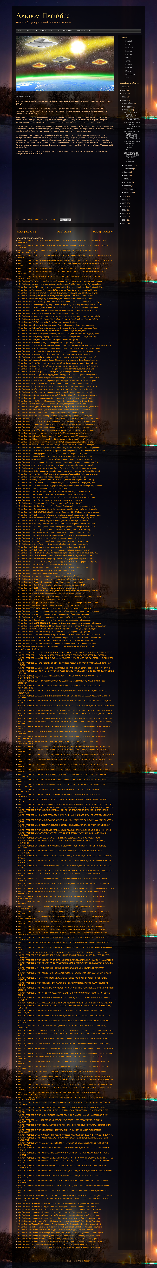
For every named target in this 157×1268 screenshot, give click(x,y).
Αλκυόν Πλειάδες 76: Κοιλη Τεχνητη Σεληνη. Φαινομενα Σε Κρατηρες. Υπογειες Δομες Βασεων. (54, 354)
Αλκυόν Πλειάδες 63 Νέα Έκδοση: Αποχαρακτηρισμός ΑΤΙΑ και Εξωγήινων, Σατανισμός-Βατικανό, (55, 392)
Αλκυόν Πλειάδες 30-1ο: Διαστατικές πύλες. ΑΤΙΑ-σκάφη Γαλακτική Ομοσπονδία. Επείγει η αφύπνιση (56, 518)
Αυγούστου (128, 169)
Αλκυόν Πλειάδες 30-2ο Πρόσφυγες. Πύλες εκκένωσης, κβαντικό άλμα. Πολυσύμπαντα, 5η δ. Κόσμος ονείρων (60, 515)
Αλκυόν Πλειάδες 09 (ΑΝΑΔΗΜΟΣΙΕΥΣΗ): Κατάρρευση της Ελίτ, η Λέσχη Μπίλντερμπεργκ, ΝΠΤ (55, 632)
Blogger (86, 1261)
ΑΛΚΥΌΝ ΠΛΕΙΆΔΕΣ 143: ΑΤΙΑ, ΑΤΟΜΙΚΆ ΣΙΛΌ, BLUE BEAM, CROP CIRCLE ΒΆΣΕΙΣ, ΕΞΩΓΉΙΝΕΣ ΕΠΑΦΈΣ (61, 926)
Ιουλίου (127, 172)
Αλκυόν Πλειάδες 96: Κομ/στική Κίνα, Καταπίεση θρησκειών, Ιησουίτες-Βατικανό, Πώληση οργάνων (55, 296)
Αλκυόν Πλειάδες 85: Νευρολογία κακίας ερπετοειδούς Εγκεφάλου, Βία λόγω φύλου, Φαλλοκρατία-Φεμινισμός (59, 328)
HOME (20, 30)
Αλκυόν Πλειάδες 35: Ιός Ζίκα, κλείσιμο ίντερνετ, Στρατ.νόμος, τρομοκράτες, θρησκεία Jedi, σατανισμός (57, 480)
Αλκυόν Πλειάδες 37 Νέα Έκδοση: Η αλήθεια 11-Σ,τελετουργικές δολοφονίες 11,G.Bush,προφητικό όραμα (58, 474)
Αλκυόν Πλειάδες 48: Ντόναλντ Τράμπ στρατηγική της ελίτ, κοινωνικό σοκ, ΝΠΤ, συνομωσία (53, 436)
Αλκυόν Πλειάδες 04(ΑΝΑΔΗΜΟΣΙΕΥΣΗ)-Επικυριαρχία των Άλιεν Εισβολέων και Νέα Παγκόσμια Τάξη (57, 646)
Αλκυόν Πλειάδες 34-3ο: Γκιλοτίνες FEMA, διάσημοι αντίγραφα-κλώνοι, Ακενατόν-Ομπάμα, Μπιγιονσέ (56, 483)
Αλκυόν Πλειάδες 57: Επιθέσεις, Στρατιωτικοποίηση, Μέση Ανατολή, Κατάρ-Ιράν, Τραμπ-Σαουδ (54, 410)
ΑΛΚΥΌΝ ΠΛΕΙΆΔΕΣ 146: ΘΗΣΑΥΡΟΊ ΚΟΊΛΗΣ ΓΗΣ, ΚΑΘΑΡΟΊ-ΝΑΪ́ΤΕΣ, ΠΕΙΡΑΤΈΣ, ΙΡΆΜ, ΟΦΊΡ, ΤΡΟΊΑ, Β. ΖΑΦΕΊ (63, 952)
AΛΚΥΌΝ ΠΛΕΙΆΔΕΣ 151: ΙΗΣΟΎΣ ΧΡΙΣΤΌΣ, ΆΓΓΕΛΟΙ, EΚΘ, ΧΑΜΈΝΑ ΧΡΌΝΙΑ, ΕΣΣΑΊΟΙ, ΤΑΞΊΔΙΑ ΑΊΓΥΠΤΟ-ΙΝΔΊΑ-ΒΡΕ (65, 1031)
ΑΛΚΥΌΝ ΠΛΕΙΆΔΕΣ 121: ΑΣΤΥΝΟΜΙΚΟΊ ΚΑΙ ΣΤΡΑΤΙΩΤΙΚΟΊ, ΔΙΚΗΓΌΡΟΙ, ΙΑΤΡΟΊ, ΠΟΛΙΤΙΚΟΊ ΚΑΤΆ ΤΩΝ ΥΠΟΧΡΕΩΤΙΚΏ (66, 719)
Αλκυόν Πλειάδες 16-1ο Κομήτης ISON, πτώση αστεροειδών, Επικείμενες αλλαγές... (50, 605)
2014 (124, 220)
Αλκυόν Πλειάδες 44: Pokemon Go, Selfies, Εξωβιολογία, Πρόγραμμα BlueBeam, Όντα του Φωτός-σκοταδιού (59, 448)
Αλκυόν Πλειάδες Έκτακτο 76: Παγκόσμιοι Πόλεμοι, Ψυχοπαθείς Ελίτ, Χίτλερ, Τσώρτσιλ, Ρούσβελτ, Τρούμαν (59, 1239)
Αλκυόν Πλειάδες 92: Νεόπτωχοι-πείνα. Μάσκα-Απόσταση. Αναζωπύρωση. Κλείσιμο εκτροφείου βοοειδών (58, 307)
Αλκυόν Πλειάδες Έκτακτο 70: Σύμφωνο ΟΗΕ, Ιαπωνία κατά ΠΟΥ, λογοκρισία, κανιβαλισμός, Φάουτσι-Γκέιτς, (59, 1218)
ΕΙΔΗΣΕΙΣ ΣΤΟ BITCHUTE (65, 30)
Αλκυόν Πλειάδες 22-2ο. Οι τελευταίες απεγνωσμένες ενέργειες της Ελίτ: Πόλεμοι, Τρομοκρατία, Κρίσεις (57, 562)
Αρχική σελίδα (63, 231)
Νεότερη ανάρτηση (26, 231)
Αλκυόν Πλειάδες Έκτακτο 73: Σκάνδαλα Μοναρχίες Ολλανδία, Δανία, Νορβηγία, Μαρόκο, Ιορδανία (55, 1230)
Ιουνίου (127, 176)
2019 (124, 203)
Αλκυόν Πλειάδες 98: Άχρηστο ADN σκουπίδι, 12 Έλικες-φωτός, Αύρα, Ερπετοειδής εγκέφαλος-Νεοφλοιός (58, 290)
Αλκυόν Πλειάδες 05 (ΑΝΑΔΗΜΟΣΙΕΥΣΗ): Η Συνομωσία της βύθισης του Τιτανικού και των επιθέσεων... (57, 643)
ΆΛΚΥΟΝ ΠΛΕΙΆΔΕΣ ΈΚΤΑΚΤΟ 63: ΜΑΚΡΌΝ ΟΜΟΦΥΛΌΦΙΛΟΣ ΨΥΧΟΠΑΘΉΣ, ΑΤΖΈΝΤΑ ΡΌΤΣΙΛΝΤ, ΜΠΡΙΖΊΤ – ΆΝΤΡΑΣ (66, 1196)
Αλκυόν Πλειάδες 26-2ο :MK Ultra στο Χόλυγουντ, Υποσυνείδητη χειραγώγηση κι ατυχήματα (53, 541)
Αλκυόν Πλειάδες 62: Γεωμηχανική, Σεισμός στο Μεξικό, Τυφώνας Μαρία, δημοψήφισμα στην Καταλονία (57, 395)
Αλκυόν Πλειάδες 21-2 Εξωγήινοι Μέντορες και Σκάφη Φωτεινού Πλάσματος (47, 570)
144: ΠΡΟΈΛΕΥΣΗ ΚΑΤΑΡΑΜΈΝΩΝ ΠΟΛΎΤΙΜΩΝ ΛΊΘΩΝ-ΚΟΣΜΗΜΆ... (131, 157)
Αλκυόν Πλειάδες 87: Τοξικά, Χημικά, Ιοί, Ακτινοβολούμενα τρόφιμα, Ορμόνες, (47, 322)
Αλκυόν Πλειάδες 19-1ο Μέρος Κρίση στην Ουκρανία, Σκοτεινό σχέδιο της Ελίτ (48, 588)
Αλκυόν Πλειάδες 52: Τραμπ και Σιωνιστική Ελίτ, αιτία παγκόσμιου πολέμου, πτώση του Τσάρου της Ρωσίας (59, 424)
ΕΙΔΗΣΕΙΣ (29, 30)
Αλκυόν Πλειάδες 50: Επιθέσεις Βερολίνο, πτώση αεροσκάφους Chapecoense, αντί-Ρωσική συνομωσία (57, 430)
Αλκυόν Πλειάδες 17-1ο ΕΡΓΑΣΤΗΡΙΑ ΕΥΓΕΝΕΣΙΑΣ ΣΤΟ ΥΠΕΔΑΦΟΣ (45, 600)
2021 (124, 197)
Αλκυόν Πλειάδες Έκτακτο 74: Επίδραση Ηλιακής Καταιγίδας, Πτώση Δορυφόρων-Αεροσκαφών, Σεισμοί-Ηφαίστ (60, 1233)
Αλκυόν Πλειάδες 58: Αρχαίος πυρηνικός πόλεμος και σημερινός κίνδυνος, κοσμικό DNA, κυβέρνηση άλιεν (58, 407)
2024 (124, 94)
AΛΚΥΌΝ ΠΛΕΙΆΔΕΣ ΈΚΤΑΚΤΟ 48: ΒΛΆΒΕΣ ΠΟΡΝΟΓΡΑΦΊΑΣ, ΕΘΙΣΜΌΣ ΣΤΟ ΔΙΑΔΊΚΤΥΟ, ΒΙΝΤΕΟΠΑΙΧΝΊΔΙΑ (61, 1107)
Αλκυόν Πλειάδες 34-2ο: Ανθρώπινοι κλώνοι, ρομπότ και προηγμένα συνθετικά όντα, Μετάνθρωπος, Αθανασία (60, 486)
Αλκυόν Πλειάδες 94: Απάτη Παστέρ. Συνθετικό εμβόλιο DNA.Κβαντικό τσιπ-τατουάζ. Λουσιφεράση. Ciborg (58, 302)
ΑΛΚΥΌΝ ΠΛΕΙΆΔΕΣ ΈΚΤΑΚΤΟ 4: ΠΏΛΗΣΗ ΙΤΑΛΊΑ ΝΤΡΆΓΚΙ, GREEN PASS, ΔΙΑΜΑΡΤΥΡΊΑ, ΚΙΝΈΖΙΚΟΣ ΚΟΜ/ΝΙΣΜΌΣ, (65, 711)
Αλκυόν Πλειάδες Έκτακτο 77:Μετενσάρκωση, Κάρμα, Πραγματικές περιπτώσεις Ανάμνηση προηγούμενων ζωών (61, 1241)
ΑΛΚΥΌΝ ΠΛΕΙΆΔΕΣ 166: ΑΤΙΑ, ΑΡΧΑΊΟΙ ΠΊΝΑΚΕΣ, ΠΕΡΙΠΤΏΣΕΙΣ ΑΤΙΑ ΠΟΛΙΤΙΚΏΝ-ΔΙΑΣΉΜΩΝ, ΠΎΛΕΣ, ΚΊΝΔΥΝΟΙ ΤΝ (65, 1135)
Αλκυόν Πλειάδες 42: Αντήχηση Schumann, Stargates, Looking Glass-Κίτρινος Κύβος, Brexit (53, 454)
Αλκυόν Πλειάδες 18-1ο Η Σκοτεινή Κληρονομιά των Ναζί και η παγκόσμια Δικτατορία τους (52, 594)
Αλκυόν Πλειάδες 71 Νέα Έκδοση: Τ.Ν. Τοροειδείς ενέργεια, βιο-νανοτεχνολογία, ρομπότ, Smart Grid (56, 369)
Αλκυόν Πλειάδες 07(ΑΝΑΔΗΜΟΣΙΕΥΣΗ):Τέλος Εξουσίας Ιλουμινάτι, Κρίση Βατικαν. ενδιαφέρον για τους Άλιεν (60, 638)
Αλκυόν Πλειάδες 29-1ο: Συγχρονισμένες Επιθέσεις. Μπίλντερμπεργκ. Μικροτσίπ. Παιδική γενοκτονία (56, 524)
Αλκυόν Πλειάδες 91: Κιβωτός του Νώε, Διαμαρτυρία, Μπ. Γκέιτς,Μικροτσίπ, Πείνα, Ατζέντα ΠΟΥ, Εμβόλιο (58, 310)
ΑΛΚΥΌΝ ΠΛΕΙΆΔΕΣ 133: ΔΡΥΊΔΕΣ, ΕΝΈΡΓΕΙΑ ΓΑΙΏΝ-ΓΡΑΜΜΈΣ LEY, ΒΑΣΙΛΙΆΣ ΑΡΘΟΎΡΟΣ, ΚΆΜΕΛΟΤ (60, 838)
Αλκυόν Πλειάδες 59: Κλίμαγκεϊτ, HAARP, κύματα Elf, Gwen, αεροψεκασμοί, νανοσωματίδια (52, 404)
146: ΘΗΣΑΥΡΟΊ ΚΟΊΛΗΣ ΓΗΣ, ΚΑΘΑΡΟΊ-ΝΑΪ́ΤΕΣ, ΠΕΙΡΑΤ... (132, 116)
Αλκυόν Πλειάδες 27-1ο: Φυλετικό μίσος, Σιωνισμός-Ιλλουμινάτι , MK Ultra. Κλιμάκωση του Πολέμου (56, 535)
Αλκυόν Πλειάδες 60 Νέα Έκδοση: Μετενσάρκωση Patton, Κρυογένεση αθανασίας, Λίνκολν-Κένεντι (55, 401)
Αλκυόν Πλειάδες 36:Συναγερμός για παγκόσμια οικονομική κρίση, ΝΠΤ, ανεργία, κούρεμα (52, 477)
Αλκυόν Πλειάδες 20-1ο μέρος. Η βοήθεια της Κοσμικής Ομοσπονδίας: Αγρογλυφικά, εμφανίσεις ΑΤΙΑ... (57, 579)
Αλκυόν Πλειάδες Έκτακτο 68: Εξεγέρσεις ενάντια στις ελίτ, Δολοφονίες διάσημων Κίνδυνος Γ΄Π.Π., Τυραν (58, 1212)
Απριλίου (128, 182)
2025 (124, 90)
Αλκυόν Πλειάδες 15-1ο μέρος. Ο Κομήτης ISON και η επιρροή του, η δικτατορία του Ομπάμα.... (54, 614)
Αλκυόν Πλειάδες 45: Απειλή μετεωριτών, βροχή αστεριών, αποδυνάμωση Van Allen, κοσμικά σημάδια (57, 445)
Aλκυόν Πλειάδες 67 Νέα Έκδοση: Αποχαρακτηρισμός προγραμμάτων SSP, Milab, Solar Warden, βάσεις (57, 381)
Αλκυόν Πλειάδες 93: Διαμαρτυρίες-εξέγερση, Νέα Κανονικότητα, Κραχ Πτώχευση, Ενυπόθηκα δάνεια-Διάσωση (60, 305)
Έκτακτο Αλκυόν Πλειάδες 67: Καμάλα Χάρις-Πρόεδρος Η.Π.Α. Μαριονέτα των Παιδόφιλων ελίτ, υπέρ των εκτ (59, 1209)
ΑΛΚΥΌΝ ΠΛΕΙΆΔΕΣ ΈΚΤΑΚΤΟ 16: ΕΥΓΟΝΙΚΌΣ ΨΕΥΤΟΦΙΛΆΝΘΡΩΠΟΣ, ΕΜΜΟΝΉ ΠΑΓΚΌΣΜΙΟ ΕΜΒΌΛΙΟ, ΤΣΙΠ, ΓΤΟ (65, 804)
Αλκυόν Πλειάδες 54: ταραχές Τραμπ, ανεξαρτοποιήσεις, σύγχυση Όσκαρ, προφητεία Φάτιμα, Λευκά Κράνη (59, 418)
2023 (124, 97)
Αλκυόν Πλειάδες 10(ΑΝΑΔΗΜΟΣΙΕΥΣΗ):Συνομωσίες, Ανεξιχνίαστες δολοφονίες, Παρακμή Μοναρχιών (57, 629)
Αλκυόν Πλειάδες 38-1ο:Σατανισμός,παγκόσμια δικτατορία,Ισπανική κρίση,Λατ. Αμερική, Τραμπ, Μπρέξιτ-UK (59, 471)
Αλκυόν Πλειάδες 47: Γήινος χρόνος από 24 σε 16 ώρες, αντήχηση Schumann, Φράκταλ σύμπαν (55, 439)
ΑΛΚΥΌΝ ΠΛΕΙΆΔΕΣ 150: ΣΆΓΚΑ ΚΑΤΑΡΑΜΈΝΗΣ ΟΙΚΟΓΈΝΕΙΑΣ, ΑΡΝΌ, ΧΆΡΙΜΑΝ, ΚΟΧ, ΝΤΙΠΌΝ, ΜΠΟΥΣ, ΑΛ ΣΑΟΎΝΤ (66, 1003)
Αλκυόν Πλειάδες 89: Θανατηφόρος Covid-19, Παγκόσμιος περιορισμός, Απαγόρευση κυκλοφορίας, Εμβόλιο (59, 316)
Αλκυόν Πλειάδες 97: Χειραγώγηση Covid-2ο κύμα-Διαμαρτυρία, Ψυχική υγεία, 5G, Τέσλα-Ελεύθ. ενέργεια (58, 293)
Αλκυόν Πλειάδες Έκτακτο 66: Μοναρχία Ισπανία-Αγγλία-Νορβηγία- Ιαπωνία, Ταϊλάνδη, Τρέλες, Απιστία (57, 1206)
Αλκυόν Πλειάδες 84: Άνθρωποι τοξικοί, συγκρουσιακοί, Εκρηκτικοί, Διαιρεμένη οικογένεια (52, 331)
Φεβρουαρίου (129, 189)
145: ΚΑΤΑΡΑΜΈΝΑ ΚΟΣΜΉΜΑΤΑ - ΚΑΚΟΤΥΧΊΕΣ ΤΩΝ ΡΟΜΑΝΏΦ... (132, 135)
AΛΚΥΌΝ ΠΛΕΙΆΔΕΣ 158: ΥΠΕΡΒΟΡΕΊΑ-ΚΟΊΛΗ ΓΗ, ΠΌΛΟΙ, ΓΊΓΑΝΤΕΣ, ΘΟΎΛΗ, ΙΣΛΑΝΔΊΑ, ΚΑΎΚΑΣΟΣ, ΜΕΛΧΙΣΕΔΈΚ (65, 1076)
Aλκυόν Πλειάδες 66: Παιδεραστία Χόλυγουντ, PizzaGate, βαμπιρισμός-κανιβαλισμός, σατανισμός (55, 383)
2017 (124, 210)
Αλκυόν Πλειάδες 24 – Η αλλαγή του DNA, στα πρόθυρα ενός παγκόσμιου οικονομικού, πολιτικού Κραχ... (58, 553)
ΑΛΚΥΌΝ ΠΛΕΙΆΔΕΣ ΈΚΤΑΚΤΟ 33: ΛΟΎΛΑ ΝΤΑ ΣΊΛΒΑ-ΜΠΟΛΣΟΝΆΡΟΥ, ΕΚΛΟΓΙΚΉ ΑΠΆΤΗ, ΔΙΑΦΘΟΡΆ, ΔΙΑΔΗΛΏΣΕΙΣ (65, 960)
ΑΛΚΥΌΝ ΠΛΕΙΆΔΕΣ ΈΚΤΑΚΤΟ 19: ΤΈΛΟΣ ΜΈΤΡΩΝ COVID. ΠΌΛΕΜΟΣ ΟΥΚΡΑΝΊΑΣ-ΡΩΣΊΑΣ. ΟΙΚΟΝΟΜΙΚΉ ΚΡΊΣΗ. (64, 830)
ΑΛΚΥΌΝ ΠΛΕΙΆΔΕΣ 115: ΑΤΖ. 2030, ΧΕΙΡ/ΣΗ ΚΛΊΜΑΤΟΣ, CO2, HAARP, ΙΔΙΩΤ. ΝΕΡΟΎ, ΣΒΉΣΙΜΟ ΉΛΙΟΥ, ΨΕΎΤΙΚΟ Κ (65, 668)
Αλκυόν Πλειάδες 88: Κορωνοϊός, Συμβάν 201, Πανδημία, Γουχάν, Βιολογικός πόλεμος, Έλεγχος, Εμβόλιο (58, 319)
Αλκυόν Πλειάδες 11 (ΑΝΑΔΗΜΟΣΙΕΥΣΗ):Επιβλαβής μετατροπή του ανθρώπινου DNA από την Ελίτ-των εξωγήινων (62, 626)
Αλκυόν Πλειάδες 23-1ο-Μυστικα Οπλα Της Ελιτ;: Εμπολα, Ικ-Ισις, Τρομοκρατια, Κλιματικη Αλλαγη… (56, 559)
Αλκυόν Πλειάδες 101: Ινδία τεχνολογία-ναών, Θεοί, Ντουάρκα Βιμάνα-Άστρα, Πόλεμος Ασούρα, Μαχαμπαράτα (60, 281)
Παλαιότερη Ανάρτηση (102, 231)
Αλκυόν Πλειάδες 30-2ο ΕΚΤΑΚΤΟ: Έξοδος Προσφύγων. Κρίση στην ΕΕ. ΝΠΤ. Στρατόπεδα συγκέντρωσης (58, 512)
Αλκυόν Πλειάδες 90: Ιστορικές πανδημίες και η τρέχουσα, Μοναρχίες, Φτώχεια (48, 313)
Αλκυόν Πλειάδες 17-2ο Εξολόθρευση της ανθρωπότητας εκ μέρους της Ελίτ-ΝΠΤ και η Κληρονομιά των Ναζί (59, 597)
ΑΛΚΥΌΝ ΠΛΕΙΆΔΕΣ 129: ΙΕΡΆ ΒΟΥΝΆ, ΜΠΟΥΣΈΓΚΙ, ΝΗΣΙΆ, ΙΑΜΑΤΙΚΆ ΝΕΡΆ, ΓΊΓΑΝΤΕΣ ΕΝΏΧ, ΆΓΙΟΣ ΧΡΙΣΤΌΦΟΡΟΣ (65, 807)
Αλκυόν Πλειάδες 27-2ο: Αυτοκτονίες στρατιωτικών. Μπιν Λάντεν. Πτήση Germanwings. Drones (54, 532)
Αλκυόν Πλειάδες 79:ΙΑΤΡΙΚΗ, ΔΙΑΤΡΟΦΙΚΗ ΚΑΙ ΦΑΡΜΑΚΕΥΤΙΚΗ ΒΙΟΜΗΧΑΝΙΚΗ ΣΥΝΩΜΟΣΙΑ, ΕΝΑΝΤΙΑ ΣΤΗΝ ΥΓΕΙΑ (64, 345)
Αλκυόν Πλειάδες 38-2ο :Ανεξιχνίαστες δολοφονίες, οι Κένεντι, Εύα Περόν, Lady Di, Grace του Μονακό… (57, 468)
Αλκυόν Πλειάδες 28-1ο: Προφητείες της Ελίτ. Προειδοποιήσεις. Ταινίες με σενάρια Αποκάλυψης (54, 530)
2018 (124, 206)
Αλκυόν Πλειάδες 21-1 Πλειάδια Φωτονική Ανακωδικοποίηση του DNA (44, 573)
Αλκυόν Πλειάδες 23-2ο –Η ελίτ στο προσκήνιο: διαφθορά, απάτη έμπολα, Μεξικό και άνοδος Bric (55, 556)
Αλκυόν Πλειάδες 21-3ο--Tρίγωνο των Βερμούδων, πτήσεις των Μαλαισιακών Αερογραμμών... (54, 567)
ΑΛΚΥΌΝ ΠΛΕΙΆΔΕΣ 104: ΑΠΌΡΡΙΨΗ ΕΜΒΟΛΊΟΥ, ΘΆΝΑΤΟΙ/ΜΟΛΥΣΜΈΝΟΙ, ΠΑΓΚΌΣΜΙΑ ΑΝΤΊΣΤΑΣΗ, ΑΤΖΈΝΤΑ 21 (64, 268)
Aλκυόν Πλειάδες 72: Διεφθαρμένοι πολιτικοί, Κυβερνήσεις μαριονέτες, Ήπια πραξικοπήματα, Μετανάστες (58, 366)
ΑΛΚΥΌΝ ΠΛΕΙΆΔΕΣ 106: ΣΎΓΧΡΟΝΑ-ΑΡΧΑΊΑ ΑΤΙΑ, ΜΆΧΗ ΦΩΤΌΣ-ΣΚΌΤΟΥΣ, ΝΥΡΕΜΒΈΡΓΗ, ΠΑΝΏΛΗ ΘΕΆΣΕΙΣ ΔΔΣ (65, 260)
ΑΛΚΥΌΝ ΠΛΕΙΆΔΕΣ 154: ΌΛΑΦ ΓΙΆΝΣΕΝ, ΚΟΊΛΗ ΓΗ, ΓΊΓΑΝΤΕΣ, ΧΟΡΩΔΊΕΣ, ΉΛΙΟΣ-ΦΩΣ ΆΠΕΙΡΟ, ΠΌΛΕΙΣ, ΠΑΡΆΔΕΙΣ (66, 1054)
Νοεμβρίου (128, 107)
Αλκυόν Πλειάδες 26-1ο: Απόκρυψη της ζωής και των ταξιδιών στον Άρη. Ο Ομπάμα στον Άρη (53, 544)
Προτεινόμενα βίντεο (85, 30)
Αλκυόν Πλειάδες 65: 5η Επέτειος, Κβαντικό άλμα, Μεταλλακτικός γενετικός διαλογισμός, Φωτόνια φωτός (58, 386)
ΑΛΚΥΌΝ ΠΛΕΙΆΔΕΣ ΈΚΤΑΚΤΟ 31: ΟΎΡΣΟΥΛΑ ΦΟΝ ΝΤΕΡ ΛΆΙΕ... (132, 125)
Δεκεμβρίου (128, 103)
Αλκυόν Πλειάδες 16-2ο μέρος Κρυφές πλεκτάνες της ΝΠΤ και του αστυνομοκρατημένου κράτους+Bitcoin (58, 603)
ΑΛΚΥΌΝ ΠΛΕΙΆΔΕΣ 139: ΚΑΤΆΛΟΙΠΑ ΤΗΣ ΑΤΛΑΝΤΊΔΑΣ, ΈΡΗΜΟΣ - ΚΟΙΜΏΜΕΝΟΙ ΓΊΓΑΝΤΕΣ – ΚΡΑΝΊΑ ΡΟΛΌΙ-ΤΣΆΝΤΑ (66, 889)
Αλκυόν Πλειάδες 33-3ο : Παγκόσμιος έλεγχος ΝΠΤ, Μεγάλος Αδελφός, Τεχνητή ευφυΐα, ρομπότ (54, 491)
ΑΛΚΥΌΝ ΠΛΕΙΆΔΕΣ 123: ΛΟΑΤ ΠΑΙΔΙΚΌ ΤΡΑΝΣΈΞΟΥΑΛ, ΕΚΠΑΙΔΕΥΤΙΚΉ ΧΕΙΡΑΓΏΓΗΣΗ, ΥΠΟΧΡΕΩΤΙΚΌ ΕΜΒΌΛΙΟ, (64, 747)
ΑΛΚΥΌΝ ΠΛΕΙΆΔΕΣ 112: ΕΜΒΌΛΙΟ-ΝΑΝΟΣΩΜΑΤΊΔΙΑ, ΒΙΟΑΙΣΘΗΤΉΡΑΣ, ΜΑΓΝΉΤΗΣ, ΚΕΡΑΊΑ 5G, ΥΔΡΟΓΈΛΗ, (62, 655)
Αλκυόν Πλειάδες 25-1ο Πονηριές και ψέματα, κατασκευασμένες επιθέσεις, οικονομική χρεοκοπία (55, 550)
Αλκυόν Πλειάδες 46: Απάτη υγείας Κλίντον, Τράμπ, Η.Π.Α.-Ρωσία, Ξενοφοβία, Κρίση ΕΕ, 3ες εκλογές (56, 442)
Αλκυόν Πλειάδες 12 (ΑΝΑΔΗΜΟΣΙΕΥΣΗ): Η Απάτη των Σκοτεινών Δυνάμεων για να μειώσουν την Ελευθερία (59, 623)
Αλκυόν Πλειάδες (42, 15)
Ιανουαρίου (128, 192)
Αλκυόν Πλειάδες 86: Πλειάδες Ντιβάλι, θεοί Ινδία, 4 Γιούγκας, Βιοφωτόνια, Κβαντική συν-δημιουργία (56, 325)
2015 (124, 217)
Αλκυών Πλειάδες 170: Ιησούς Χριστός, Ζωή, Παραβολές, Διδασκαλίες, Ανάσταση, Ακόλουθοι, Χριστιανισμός (59, 1247)
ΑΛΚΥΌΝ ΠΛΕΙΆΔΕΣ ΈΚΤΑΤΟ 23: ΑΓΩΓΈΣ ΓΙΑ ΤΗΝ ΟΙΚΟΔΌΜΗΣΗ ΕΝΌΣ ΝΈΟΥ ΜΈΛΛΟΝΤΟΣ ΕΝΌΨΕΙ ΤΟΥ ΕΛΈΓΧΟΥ (65, 871)
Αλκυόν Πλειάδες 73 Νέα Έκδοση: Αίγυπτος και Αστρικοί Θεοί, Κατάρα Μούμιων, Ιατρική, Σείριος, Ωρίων (57, 363)
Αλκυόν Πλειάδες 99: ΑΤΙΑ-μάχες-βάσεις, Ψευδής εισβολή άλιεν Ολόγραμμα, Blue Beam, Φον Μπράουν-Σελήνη (60, 287)
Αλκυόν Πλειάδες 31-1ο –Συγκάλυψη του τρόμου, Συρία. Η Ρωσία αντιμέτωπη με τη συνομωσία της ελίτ (57, 506)
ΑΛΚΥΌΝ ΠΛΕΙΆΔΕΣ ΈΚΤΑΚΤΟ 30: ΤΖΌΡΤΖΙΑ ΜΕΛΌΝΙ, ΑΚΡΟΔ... (132, 145)
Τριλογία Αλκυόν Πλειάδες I (28, 649)
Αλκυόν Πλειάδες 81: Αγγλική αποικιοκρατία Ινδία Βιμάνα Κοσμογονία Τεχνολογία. (49, 340)
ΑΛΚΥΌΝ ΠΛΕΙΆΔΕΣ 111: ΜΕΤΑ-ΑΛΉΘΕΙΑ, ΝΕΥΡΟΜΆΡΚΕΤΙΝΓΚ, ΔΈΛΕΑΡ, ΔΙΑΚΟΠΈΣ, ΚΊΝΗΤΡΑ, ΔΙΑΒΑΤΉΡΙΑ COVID (65, 652)
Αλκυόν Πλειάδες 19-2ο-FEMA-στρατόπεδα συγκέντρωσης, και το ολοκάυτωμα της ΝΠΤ (51, 585)
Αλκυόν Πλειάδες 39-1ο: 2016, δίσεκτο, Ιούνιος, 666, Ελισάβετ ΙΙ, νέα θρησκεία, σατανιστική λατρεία (56, 465)
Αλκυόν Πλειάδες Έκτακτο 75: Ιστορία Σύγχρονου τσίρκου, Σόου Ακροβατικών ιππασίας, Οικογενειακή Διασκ (59, 1236)
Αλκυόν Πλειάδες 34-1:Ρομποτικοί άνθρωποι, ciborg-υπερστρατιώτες (44, 489)
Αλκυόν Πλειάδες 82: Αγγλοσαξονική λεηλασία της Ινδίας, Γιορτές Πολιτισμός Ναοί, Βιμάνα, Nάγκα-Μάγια (58, 337)
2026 (124, 87)
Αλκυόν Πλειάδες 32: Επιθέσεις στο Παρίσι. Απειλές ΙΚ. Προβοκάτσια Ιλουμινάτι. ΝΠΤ (50, 500)
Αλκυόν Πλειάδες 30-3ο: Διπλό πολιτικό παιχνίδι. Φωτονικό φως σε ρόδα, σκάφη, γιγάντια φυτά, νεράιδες (58, 509)
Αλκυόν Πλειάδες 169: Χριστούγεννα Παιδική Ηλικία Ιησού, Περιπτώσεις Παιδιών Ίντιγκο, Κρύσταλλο (56, 1244)
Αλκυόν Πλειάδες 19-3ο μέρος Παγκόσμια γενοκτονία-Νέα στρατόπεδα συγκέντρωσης (50, 582)
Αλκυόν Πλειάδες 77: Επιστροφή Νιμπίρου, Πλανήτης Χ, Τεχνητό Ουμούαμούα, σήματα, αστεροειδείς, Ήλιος (59, 351)
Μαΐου (126, 179)
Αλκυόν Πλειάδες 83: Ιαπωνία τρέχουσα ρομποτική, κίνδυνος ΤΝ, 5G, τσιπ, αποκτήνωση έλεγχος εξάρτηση (58, 334)
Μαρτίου (127, 186)
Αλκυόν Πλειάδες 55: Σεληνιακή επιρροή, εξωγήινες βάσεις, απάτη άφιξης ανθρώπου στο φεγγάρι (55, 416)
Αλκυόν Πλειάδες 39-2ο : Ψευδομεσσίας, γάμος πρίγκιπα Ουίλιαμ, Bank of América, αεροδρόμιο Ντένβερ (58, 462)
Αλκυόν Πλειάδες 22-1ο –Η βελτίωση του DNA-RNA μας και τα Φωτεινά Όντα (47, 565)
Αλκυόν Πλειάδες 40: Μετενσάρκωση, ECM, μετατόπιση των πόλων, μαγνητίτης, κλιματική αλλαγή (55, 459)
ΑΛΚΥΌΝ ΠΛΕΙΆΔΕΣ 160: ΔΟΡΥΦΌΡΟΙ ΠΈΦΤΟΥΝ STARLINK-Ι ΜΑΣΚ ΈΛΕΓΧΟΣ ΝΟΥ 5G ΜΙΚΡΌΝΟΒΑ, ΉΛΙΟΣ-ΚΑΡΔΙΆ (65, 1084)
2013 (124, 223)
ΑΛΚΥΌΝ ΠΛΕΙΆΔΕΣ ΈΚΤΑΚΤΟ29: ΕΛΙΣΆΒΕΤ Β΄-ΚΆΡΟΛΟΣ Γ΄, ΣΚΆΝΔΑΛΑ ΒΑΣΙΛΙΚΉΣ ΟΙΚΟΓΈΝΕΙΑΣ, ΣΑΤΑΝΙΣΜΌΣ (64, 929)
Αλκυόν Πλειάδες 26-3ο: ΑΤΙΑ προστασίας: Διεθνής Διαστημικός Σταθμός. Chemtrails (50, 538)
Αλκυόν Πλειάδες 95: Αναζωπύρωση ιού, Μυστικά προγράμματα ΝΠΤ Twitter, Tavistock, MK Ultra (55, 299)
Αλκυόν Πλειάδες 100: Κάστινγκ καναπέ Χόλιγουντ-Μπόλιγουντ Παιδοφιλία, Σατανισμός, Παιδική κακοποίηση (59, 284)
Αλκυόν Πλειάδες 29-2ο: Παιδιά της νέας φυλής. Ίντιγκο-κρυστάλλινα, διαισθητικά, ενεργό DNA (54, 521)
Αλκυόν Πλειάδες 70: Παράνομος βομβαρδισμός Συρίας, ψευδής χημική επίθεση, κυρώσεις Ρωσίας (55, 372)
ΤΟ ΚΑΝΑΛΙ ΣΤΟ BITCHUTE (44, 30)
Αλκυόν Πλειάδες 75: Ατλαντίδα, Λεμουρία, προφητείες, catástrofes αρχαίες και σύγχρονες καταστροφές (57, 357)
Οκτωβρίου (128, 110)
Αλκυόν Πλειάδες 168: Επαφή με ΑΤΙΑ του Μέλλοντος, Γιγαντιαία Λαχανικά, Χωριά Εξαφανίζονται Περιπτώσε (59, 1221)
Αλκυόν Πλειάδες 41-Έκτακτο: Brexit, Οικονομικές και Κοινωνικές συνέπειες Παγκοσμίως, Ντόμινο (55, 456)
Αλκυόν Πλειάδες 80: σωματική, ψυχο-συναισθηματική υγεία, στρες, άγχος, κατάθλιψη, (51, 343)
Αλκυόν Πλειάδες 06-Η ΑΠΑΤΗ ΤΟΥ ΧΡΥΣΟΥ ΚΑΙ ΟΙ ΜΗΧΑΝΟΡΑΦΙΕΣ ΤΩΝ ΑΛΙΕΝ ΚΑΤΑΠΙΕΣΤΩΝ (56, 640)
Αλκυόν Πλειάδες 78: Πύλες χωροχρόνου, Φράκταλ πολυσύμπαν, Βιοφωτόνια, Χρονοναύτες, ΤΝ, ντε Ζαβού (59, 348)
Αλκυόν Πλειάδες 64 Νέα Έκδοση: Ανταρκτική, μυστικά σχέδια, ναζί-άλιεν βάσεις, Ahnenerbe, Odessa (56, 389)
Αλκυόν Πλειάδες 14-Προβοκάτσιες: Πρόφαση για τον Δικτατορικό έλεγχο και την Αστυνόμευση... (54, 617)
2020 (124, 200)
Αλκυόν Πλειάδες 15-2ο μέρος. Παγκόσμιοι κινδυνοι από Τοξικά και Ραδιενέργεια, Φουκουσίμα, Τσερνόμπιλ (58, 611)
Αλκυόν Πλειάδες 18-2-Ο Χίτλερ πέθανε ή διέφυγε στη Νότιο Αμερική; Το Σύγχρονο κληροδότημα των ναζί (58, 591)
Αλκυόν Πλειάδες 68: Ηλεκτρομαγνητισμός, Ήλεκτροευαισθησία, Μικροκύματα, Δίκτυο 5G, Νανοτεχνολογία (58, 378)
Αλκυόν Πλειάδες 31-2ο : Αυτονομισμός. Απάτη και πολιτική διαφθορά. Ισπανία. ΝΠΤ (50, 503)
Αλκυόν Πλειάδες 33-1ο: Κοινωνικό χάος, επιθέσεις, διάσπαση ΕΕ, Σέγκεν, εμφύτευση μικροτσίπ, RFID (57, 497)
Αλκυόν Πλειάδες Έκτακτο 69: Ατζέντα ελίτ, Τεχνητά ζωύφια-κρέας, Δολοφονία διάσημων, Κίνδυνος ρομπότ (58, 1215)
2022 (124, 100)
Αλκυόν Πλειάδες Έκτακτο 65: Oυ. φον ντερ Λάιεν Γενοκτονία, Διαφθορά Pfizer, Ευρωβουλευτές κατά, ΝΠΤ (58, 1204)
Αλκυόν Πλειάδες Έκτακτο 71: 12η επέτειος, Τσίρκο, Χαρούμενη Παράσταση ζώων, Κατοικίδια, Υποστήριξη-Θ (59, 1224)
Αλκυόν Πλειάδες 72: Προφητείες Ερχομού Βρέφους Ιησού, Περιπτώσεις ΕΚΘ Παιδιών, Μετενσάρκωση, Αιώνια (60, 1227)
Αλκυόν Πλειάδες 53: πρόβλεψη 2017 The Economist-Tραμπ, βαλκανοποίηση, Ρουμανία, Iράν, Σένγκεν (57, 421)
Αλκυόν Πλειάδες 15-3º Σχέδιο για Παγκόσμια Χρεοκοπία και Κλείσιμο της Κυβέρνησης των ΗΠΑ (54, 608)
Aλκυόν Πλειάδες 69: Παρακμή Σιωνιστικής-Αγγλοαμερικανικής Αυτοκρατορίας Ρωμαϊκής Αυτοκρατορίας (57, 375)
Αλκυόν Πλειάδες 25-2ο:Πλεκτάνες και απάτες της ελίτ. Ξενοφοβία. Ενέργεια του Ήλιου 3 (51, 547)
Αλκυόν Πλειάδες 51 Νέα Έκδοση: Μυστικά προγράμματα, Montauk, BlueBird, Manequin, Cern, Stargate (57, 427)
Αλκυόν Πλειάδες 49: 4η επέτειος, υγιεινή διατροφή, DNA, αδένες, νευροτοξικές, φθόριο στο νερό (55, 433)
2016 (124, 213)
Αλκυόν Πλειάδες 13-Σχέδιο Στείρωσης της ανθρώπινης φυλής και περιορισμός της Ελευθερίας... (54, 620)
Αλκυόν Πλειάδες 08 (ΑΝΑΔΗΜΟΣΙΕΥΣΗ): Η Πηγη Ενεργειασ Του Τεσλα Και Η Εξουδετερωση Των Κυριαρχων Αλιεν (62, 635)
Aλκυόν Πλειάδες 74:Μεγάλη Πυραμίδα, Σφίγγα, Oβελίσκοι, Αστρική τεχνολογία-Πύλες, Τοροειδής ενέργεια (58, 360)
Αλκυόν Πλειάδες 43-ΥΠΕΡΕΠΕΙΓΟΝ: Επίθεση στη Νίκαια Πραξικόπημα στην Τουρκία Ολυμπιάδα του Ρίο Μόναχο (61, 451)
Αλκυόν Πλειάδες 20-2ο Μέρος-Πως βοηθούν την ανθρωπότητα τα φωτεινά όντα (48, 576)
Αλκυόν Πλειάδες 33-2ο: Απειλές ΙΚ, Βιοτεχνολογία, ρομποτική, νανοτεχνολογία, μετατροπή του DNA (56, 494)
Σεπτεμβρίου (129, 165)
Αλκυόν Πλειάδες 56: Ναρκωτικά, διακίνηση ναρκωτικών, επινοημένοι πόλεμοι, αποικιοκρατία (53, 413)
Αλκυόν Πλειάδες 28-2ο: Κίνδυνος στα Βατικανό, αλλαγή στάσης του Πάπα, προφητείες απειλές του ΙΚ (57, 527)
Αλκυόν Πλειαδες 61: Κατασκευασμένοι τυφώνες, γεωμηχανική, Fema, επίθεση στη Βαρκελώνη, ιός (55, 398)
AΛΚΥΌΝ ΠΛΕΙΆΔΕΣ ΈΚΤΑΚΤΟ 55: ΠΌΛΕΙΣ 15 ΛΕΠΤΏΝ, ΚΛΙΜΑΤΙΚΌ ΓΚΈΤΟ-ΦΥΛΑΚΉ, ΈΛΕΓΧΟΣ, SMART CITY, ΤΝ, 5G (65, 1158)
